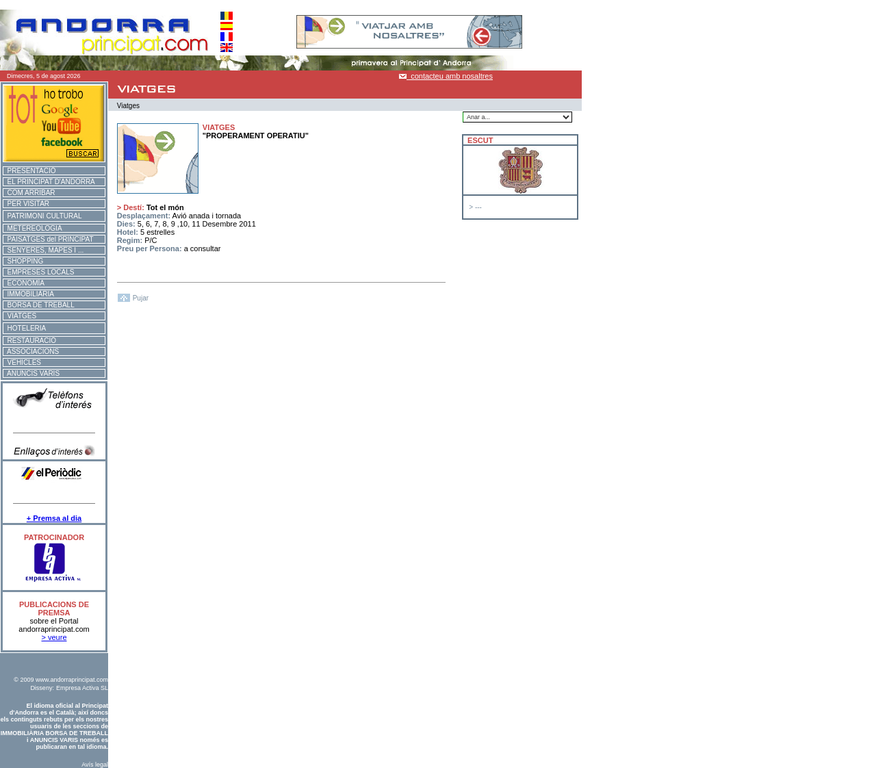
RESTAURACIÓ (29, 340)
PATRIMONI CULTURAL (42, 216)
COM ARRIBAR (29, 192)
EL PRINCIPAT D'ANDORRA (49, 181)
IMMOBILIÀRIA (28, 294)
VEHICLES (22, 362)
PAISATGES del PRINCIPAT (48, 239)
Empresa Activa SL (82, 687)
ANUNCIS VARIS (31, 373)
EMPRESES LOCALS (38, 272)
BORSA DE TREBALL (39, 305)
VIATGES (19, 316)
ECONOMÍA (23, 283)
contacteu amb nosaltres (446, 76)
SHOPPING (23, 261)
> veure (54, 637)
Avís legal (94, 764)
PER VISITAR (26, 203)
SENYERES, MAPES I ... (43, 250)
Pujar (141, 298)
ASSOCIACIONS (31, 351)
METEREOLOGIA (32, 228)
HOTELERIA (24, 328)
